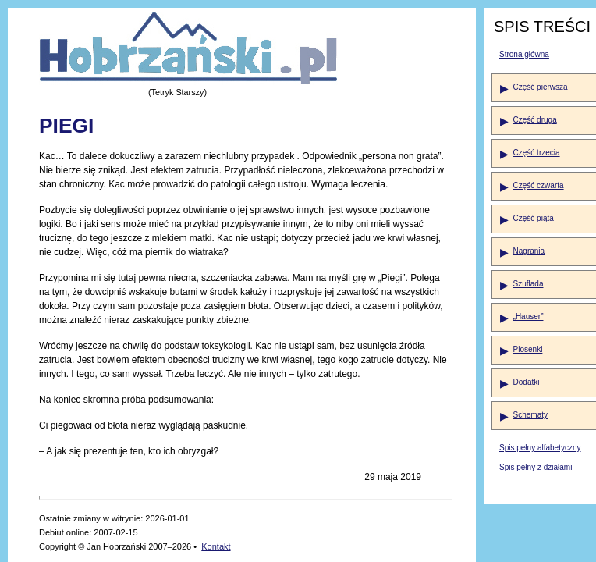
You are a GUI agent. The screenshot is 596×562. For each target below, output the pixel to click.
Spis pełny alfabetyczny (540, 447)
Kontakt (215, 546)
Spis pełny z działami (535, 467)
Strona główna (524, 54)
